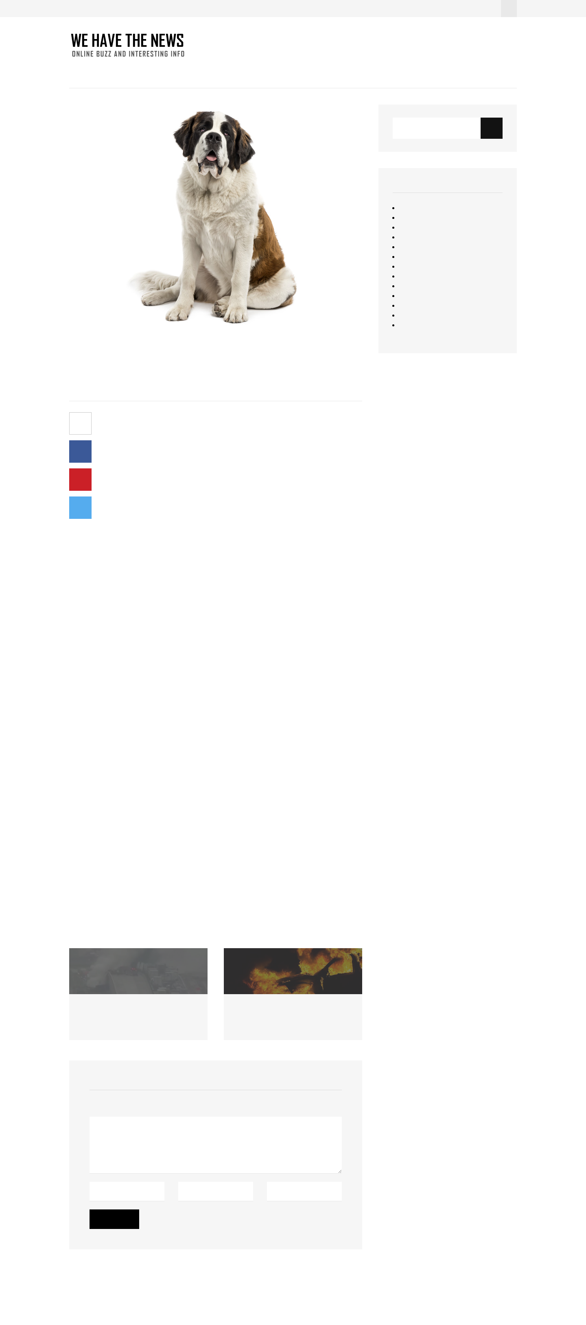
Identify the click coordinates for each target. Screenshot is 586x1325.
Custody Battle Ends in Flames (281, 1012)
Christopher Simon (26, 1278)
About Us (280, 73)
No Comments (138, 385)
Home (77, 73)
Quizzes (410, 266)
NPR (157, 515)
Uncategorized (420, 315)
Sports (408, 286)
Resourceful (416, 276)
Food (136, 73)
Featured (411, 208)
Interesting (198, 73)
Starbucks (413, 296)
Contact (240, 73)
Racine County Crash (113, 1012)
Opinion (409, 256)
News (106, 73)
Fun (162, 73)
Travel (407, 305)
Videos (409, 325)
